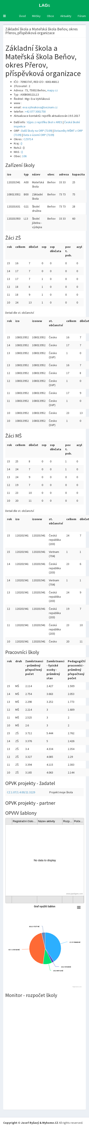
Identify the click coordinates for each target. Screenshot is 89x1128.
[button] (4, 16)
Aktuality (65, 16)
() (21, 143)
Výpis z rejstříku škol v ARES (44, 122)
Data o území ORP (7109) (38, 135)
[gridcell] (45, 860)
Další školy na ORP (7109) (36, 131)
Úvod (22, 16)
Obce (50, 16)
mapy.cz (52, 90)
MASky (36, 16)
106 (24, 156)
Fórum (82, 16)
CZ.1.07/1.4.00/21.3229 (21, 792)
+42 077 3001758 (35, 111)
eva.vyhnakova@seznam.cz (40, 107)
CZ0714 (28, 139)
